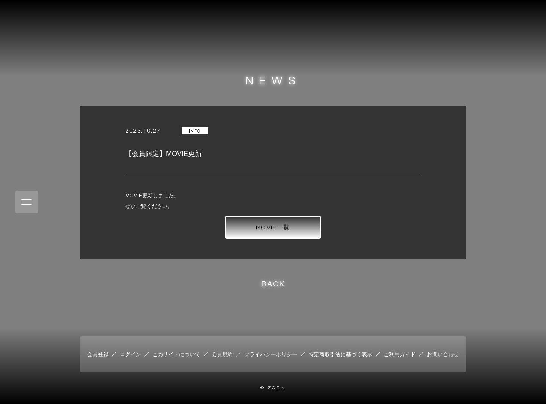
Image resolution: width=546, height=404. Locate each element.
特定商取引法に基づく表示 (340, 354)
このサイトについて (176, 354)
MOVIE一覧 (273, 227)
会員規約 (222, 354)
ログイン (130, 354)
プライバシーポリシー (270, 354)
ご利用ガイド (400, 354)
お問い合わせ (443, 354)
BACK (273, 284)
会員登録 (97, 354)
